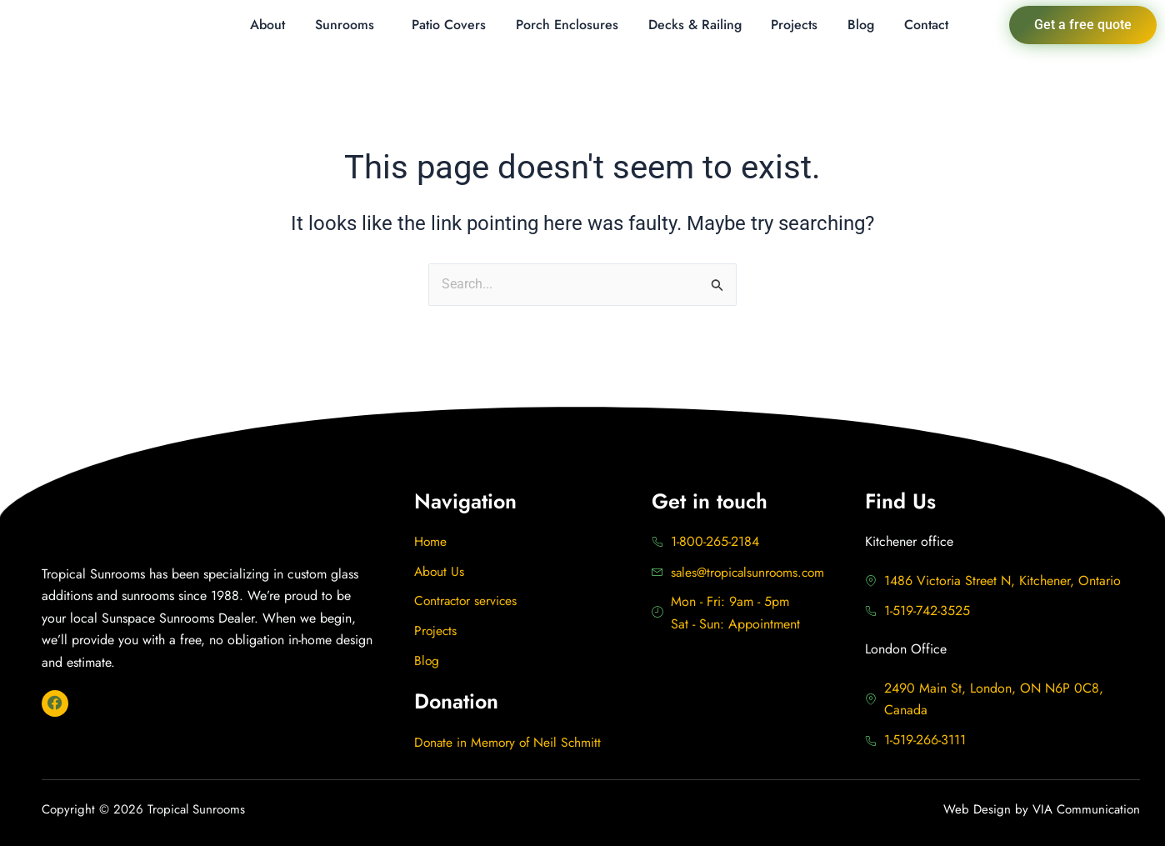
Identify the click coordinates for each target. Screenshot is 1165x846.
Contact (926, 24)
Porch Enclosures (567, 24)
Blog (861, 24)
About (267, 24)
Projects (794, 24)
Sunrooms (344, 24)
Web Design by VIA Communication (1041, 810)
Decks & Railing (695, 24)
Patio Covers (449, 24)
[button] (349, 25)
